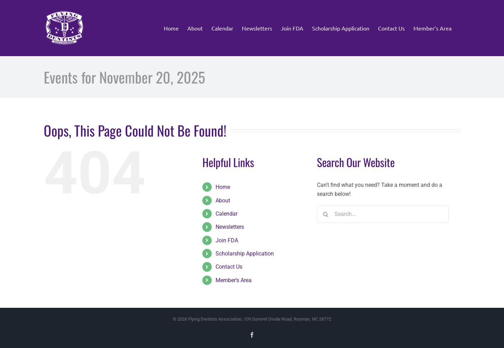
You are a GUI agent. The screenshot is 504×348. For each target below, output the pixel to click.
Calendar (226, 213)
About (223, 200)
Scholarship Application (245, 253)
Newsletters (230, 227)
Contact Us (229, 266)
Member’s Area (234, 280)
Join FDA (227, 240)
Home (223, 187)
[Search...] (383, 214)
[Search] (325, 214)
